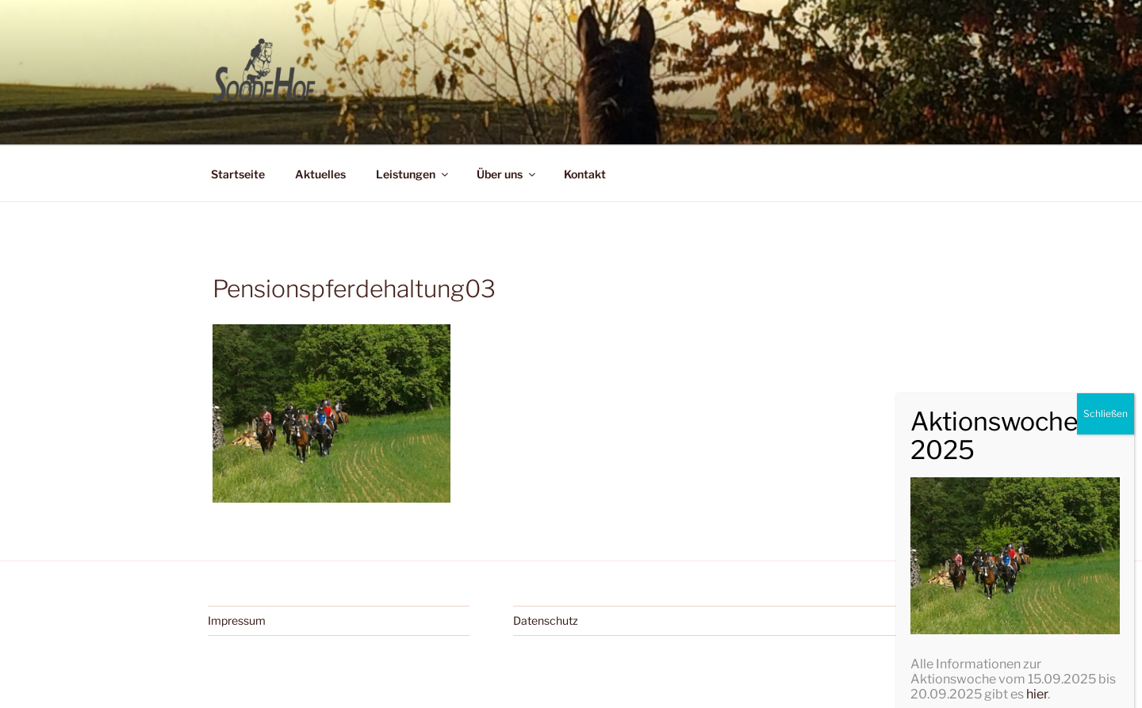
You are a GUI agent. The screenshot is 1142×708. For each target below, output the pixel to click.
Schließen (1105, 643)
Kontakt (585, 174)
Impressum (237, 620)
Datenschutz (545, 620)
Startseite (238, 174)
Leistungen (413, 174)
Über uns (507, 174)
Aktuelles (320, 174)
